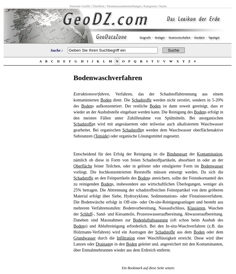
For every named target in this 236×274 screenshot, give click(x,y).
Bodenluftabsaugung (150, 220)
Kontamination (209, 154)
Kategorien (150, 6)
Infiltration (126, 238)
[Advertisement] (37, 164)
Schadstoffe (141, 100)
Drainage (103, 244)
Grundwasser (84, 238)
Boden (106, 100)
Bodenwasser (212, 166)
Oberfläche (82, 166)
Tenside (101, 136)
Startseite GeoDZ (80, 6)
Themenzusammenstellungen (124, 6)
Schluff (86, 214)
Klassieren (196, 208)
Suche (162, 6)
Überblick (99, 6)
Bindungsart (177, 154)
